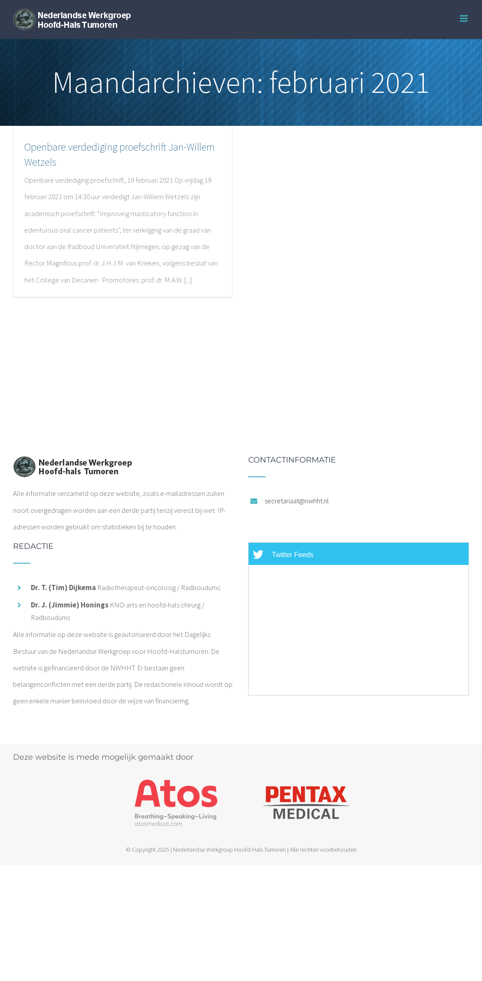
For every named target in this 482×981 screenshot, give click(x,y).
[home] (72, 464)
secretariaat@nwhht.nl (297, 500)
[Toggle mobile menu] (464, 18)
